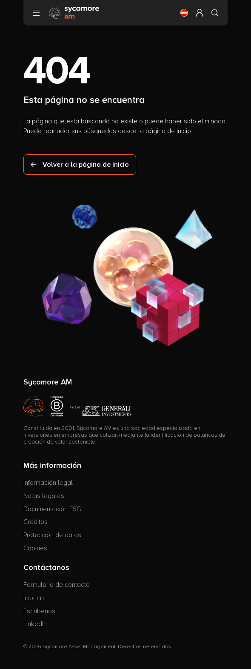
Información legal (48, 483)
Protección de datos (52, 535)
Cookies (35, 548)
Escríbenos (39, 611)
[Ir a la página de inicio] (74, 12)
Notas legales (43, 496)
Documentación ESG (52, 509)
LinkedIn (35, 624)
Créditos (35, 522)
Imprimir (34, 598)
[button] (184, 13)
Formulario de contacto (56, 585)
